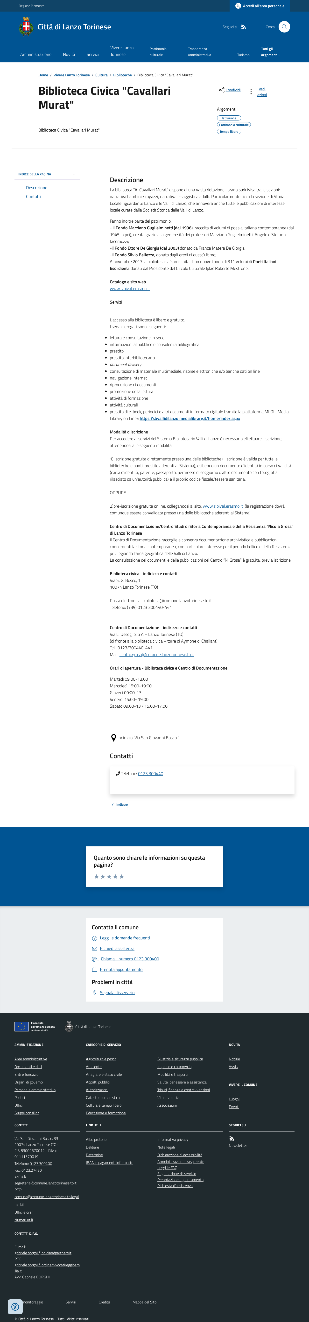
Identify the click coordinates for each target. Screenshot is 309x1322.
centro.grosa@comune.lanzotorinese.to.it (156, 654)
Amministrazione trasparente (180, 1161)
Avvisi (233, 1067)
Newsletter (238, 1145)
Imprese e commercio (174, 1067)
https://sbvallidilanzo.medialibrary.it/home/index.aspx (190, 418)
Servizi (93, 54)
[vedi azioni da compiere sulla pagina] (259, 92)
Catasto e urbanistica (103, 1097)
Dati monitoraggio (28, 1302)
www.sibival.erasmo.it (130, 288)
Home (43, 75)
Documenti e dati (28, 1067)
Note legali (166, 1147)
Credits (104, 1302)
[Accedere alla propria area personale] (260, 6)
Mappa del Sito (144, 1302)
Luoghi (234, 1099)
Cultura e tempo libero (103, 1105)
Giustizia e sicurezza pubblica (180, 1059)
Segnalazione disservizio (176, 1173)
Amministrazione (35, 54)
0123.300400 (41, 1163)
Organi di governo (28, 1082)
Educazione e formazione (106, 1113)
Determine (94, 1155)
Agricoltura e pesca (101, 1059)
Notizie (234, 1059)
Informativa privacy (172, 1139)
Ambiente (94, 1067)
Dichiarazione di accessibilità (179, 1155)
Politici (19, 1097)
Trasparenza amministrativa (199, 51)
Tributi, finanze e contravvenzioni (183, 1090)
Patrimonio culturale (158, 51)
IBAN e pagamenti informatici (109, 1162)
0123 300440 (150, 773)
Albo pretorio (96, 1139)
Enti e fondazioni (27, 1074)
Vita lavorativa (169, 1097)
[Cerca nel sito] (282, 27)
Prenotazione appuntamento (180, 1179)
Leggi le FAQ (167, 1167)
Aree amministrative (30, 1059)
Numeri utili (23, 1220)
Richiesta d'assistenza (175, 1186)
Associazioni (167, 1105)
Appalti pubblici (98, 1082)
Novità (69, 54)
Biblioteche (122, 75)
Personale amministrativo (35, 1090)
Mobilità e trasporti (172, 1074)
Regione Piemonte (31, 5)
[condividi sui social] (229, 90)
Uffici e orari (23, 1212)
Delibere (92, 1147)
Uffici (18, 1105)
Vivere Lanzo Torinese (122, 51)
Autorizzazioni (97, 1090)
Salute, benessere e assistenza (182, 1082)
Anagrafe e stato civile (104, 1074)
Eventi (234, 1106)
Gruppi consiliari (26, 1113)
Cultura (101, 75)
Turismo (243, 55)
